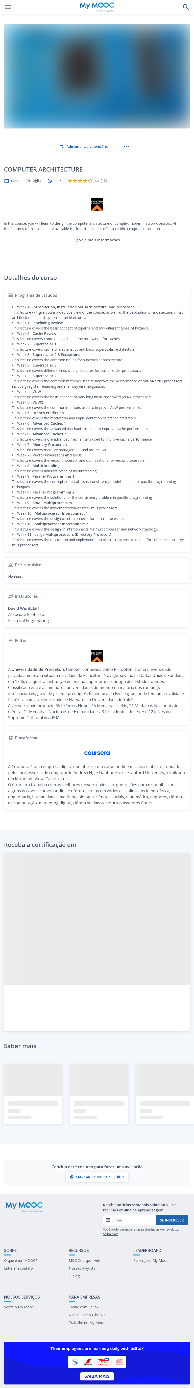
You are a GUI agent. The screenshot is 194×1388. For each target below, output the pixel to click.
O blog (74, 1255)
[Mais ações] (126, 147)
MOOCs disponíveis (85, 1239)
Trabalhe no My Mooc (87, 1302)
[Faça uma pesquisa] (186, 7)
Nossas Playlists (82, 1247)
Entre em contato (18, 1247)
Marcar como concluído (97, 1156)
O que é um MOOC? (20, 1239)
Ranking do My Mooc (150, 1239)
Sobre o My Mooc (19, 1286)
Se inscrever (172, 1199)
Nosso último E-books (87, 1294)
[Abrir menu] (8, 7)
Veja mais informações (97, 219)
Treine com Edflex (83, 1286)
